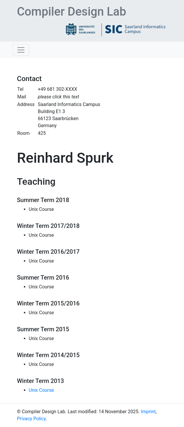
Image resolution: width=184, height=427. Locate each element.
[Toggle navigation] (21, 50)
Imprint (148, 411)
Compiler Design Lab (71, 12)
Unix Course (41, 390)
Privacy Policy (31, 418)
